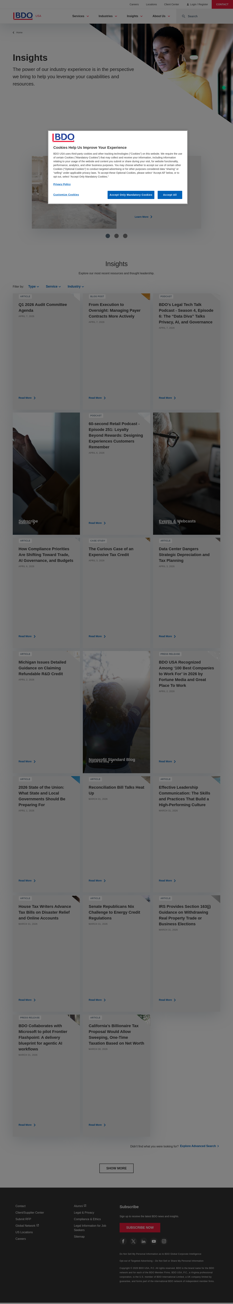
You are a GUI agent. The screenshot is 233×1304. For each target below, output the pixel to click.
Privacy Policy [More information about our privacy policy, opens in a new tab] (62, 184)
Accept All (170, 194)
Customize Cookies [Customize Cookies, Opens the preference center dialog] (66, 194)
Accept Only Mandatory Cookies (131, 194)
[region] (118, 167)
